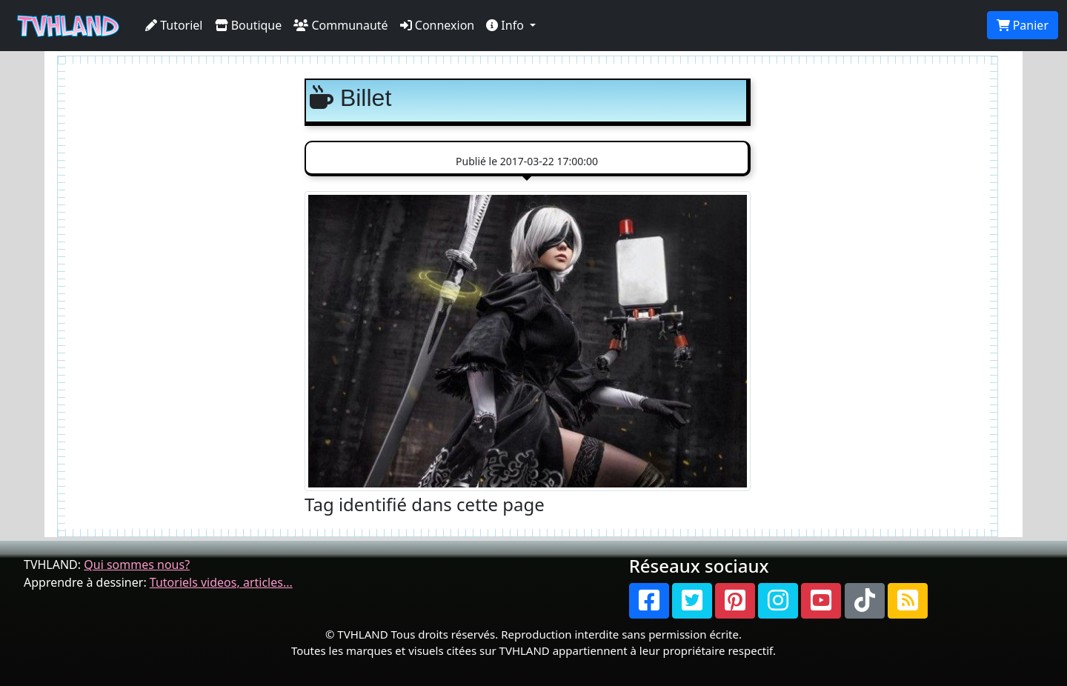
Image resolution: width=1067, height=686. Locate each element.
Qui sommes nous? (137, 564)
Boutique (248, 25)
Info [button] (506, 25)
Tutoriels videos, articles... (221, 582)
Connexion (437, 25)
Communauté (340, 25)
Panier (1022, 25)
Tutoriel (174, 25)
